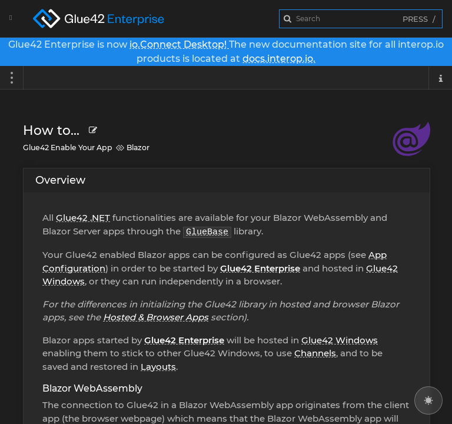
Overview (60, 180)
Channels (315, 353)
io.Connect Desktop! (179, 44)
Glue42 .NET (83, 217)
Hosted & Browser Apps (155, 317)
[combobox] (361, 18)
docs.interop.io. (278, 58)
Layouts (158, 366)
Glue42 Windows (339, 340)
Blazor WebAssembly (92, 388)
